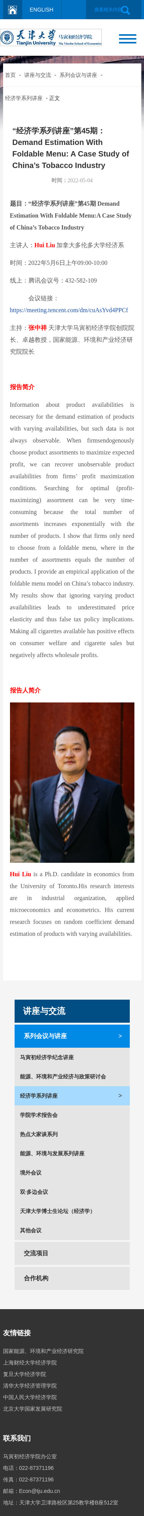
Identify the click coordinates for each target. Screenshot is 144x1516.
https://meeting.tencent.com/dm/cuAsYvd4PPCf (69, 310)
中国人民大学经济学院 (30, 1397)
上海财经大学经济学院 (30, 1363)
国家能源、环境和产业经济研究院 (43, 1351)
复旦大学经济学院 (24, 1374)
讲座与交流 (37, 75)
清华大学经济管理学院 (30, 1386)
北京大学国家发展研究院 (32, 1409)
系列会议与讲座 (78, 75)
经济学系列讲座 (24, 98)
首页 (10, 75)
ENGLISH (41, 10)
